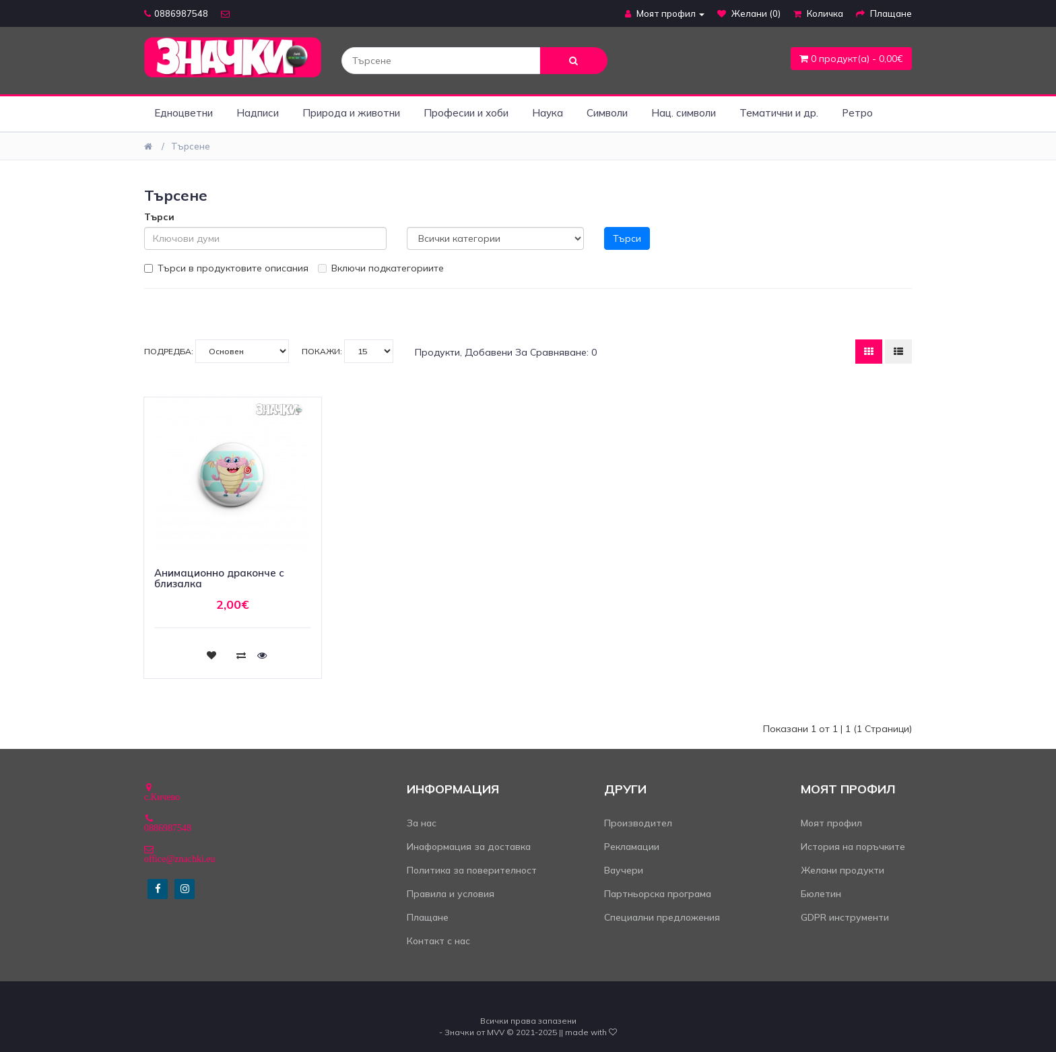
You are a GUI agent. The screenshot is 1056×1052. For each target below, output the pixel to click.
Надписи (257, 112)
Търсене (190, 146)
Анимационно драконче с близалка (219, 578)
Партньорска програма (657, 894)
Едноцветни (183, 112)
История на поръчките (853, 847)
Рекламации (631, 847)
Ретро (857, 112)
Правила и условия (450, 894)
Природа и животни (351, 112)
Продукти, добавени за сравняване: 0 (506, 352)
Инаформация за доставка (469, 847)
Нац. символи (683, 112)
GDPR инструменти (845, 917)
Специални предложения (662, 917)
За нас (421, 823)
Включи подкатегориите (381, 268)
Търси (159, 217)
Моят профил (831, 823)
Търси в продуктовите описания (226, 268)
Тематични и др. (778, 112)
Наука (547, 112)
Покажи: (347, 351)
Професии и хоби (466, 112)
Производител (638, 823)
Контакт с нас (438, 941)
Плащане (428, 917)
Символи (607, 112)
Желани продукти (842, 870)
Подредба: (216, 351)
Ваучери (623, 870)
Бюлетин (821, 894)
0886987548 (176, 13)
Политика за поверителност (472, 870)
